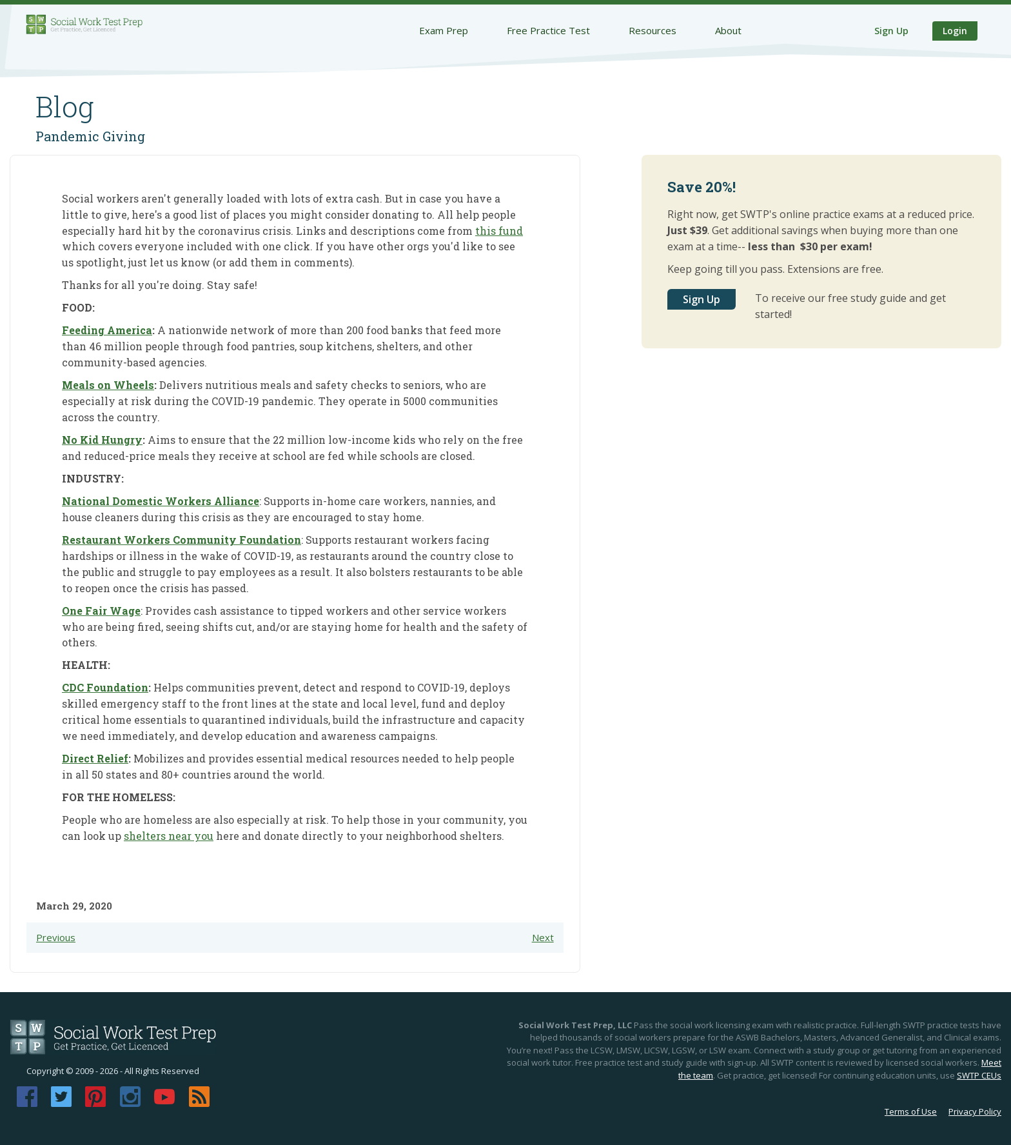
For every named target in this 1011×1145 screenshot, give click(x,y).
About (728, 30)
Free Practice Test (548, 30)
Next (543, 937)
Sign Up (891, 31)
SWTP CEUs (979, 1075)
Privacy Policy (974, 1111)
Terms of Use (911, 1111)
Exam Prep (443, 30)
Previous (55, 937)
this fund (499, 230)
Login (955, 31)
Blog (64, 106)
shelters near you (168, 835)
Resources (652, 30)
